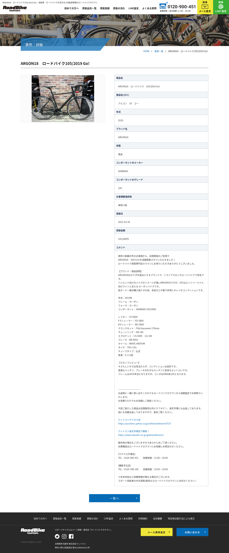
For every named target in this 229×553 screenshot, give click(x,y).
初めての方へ (71, 8)
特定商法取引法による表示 (181, 518)
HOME (146, 51)
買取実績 (105, 8)
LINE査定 (133, 8)
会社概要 (157, 518)
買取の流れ (119, 8)
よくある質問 (149, 8)
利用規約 (142, 518)
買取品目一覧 (89, 8)
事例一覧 (158, 51)
